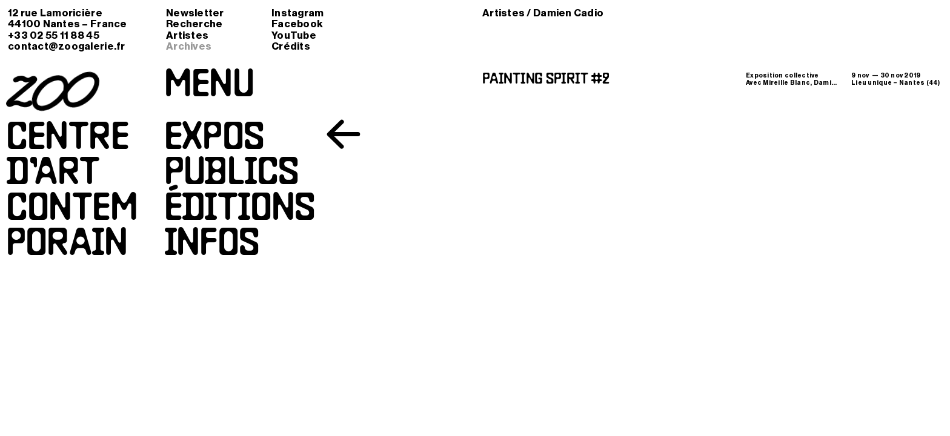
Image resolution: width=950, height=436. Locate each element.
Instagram (297, 13)
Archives (188, 46)
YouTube (293, 35)
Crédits (290, 46)
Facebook (297, 24)
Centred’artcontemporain (72, 192)
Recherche (194, 24)
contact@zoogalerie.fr (66, 46)
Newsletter (195, 13)
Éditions (239, 210)
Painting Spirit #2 (546, 80)
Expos (214, 139)
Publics (231, 174)
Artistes (187, 35)
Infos (211, 245)
